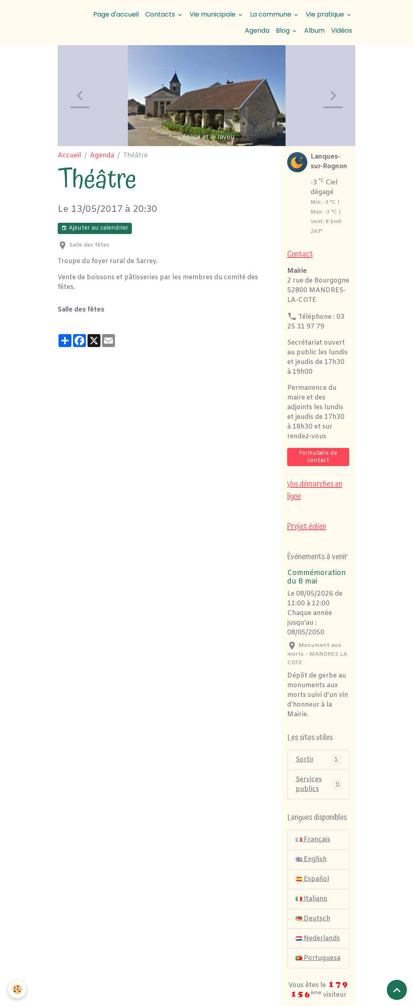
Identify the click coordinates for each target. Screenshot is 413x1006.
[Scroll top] (397, 990)
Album (314, 30)
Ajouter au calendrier (94, 228)
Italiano (311, 899)
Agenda (257, 30)
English (311, 859)
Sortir (318, 759)
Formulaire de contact (318, 457)
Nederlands (318, 938)
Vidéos (341, 30)
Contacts (161, 14)
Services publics (318, 784)
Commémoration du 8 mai (316, 577)
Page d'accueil (116, 14)
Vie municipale (213, 14)
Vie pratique (326, 14)
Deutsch (313, 918)
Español (312, 879)
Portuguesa (318, 958)
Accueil (69, 155)
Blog (283, 30)
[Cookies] (17, 989)
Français (313, 839)
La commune (271, 14)
